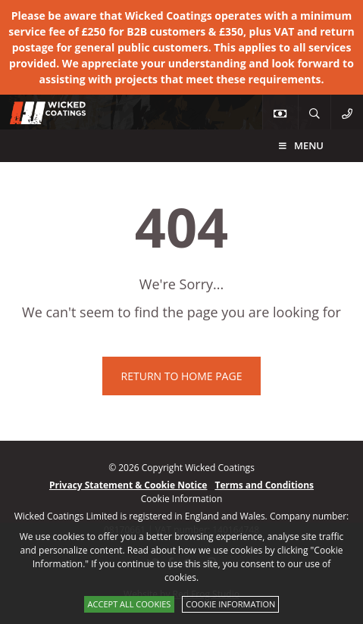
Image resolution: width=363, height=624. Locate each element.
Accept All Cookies (129, 604)
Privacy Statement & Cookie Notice (128, 485)
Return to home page (182, 376)
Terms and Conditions (264, 485)
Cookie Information (230, 604)
